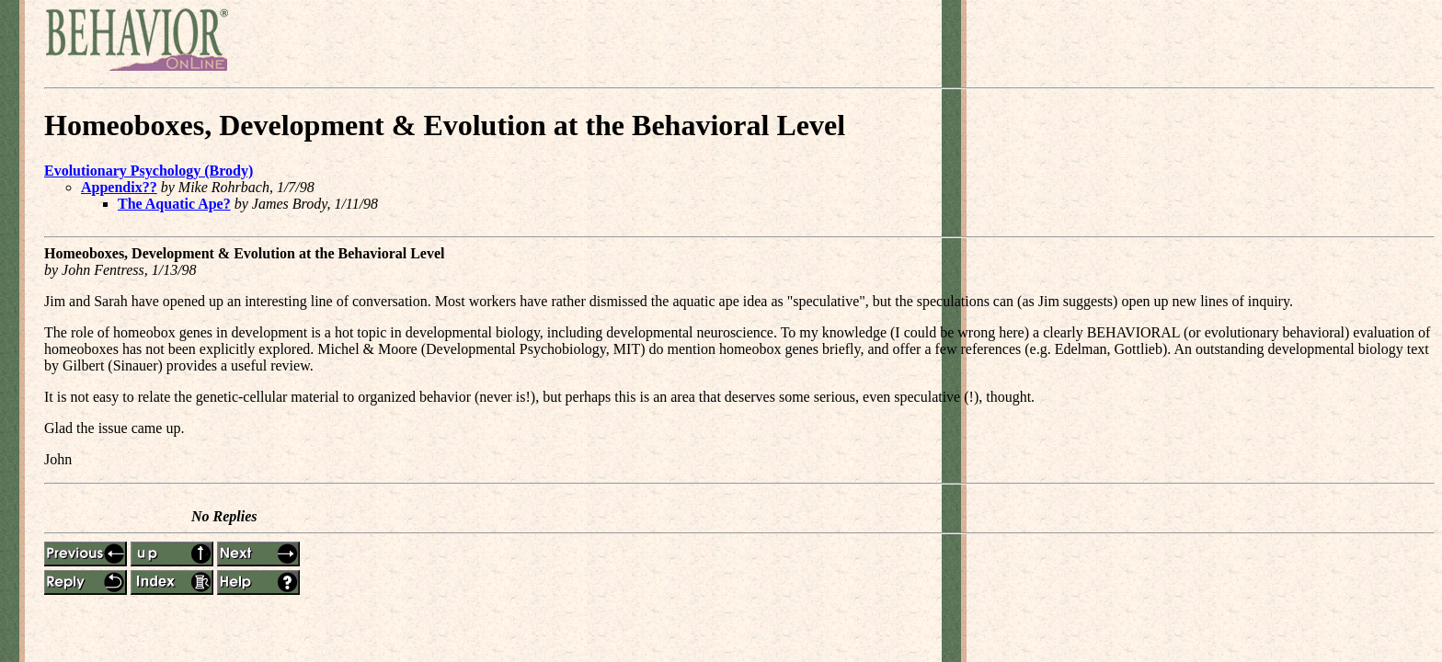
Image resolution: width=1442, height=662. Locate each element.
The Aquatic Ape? (174, 203)
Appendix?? (119, 187)
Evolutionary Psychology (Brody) (148, 170)
